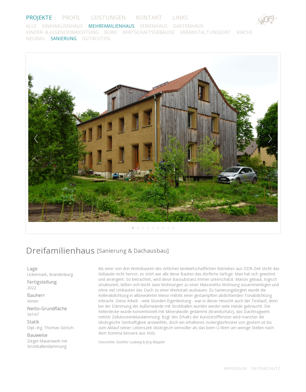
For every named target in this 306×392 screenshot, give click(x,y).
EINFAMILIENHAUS (62, 26)
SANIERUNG (64, 38)
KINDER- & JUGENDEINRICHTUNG (62, 32)
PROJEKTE (39, 17)
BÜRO (110, 32)
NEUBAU (35, 38)
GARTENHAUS (188, 26)
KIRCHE (245, 32)
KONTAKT (149, 17)
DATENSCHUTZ (265, 368)
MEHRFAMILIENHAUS (111, 26)
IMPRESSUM (235, 368)
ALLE (31, 26)
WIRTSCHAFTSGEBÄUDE (149, 32)
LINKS (180, 17)
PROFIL (71, 17)
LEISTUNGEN (108, 17)
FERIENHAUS (154, 26)
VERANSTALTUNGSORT (205, 32)
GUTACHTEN (96, 38)
